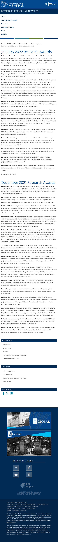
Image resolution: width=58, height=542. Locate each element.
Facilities (4, 34)
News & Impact (36, 44)
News (3, 31)
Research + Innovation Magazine (15, 355)
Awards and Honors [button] (11, 359)
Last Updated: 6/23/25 (15, 506)
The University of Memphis (30, 506)
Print (8, 502)
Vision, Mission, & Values (9, 20)
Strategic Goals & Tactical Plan (14, 378)
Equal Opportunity (11, 522)
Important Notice (43, 504)
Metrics (5, 352)
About (3, 17)
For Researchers (9, 371)
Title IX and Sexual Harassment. (23, 534)
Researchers (5, 24)
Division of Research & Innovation (20, 11)
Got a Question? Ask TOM (19, 502)
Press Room (7, 345)
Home (3, 44)
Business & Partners (7, 27)
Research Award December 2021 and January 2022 (17, 46)
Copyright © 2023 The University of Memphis (22, 504)
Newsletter (7, 348)
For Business (7, 375)
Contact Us (7, 382)
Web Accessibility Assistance (17, 511)
